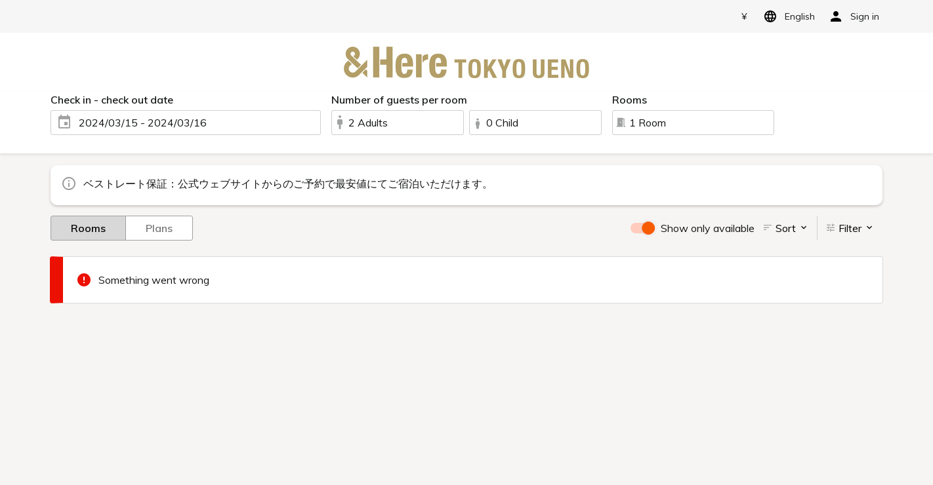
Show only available (708, 228)
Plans (159, 227)
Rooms (88, 227)
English (787, 16)
